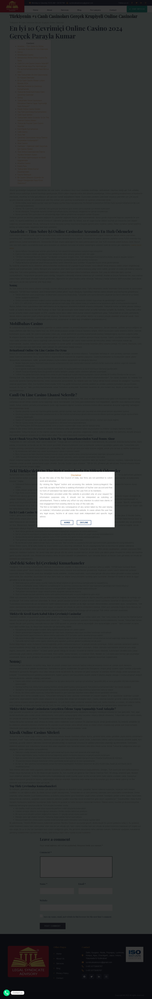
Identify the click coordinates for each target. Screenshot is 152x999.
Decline (84, 522)
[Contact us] (6, 993)
